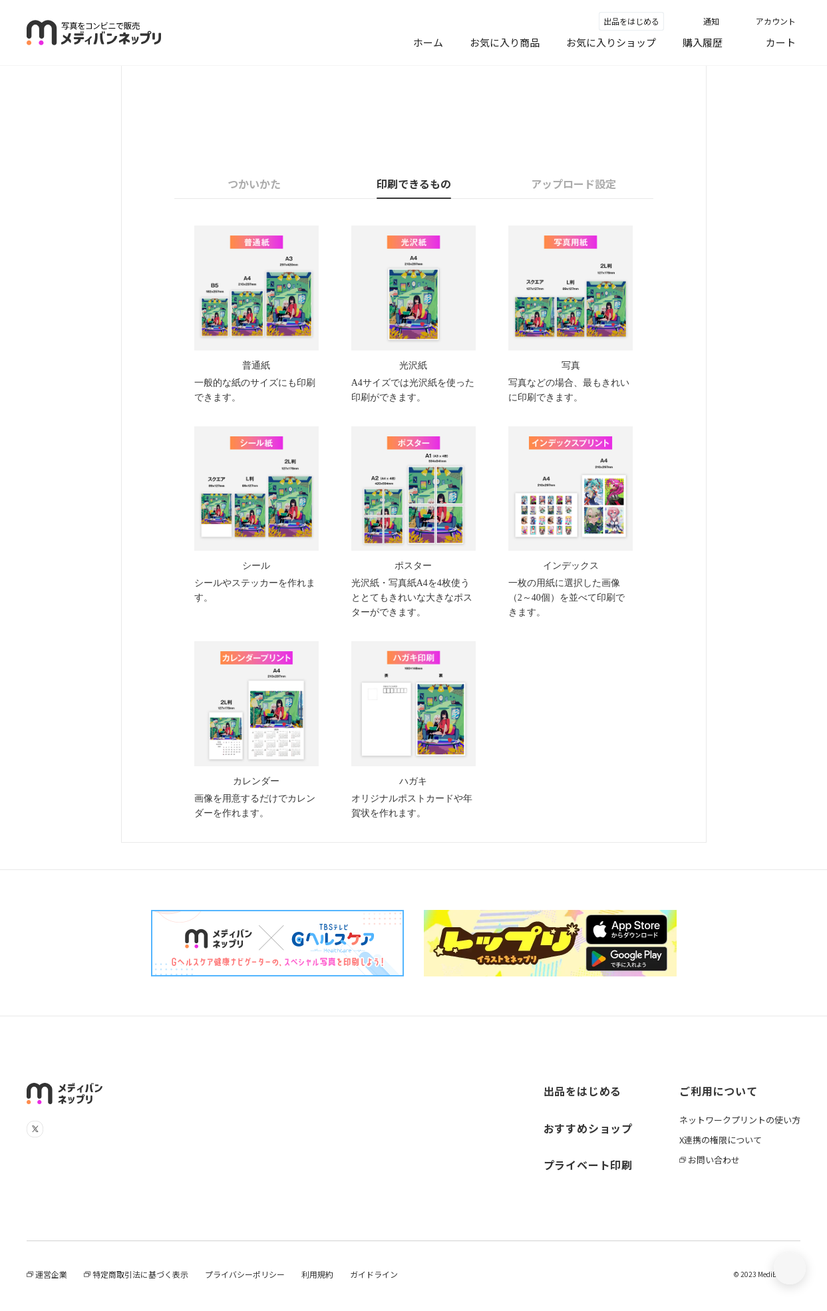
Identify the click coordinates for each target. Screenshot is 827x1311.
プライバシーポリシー (245, 1274)
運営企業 (50, 1274)
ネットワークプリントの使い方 (739, 1119)
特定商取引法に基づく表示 (139, 1274)
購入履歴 (703, 42)
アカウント (776, 21)
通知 (711, 21)
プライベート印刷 (588, 1165)
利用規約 (317, 1274)
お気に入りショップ (611, 42)
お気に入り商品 (505, 42)
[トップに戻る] (790, 1268)
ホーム (428, 42)
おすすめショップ (588, 1128)
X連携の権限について (720, 1139)
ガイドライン (374, 1274)
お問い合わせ (713, 1159)
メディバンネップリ (94, 33)
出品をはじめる (631, 21)
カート (781, 42)
